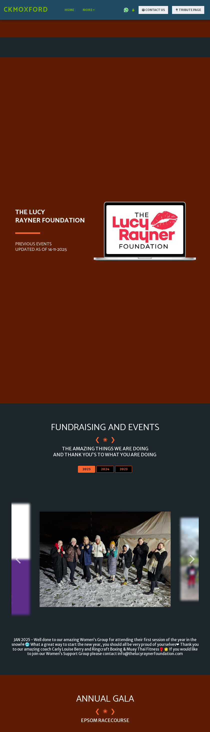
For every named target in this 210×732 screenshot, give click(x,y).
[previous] (18, 559)
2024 (105, 469)
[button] (126, 10)
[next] (191, 559)
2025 (86, 469)
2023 (124, 469)
